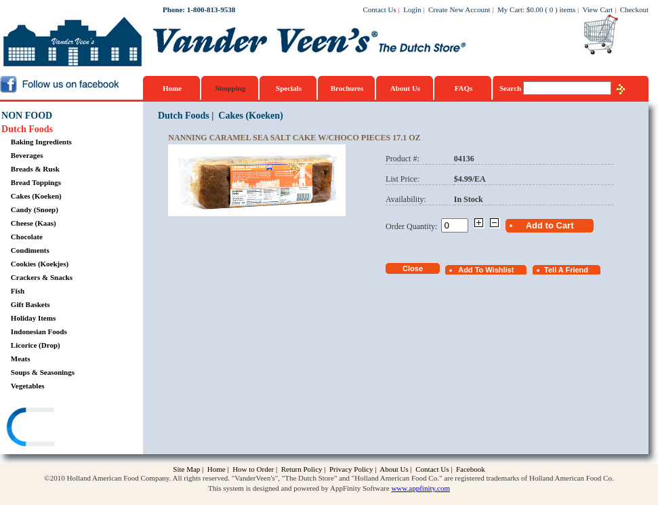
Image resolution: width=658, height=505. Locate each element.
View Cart (598, 9)
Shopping (230, 88)
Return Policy (302, 469)
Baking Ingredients (41, 142)
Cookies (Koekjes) (39, 264)
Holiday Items (33, 318)
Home (172, 88)
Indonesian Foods (39, 331)
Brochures (347, 88)
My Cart (509, 9)
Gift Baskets (30, 304)
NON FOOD (26, 115)
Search (511, 88)
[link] (53, 429)
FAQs (464, 88)
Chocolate (27, 237)
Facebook (470, 469)
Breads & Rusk (35, 169)
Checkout (634, 9)
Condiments (30, 250)
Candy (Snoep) (34, 209)
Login (412, 9)
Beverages (27, 155)
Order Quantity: (413, 226)
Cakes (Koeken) (36, 196)
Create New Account (459, 9)
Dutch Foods (27, 129)
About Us (405, 88)
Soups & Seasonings (43, 372)
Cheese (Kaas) (33, 223)
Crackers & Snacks (42, 277)
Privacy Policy (351, 469)
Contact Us (379, 9)
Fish (17, 291)
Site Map (186, 469)
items (567, 9)
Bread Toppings (36, 182)
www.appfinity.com (420, 488)
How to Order (253, 469)
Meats (20, 359)
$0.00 (535, 9)
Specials (289, 88)
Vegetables (28, 386)
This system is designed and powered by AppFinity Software (299, 488)
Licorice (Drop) (35, 345)
